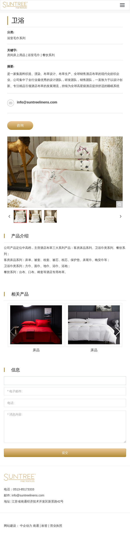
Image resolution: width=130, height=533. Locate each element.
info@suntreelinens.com (37, 102)
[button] (118, 331)
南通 (36, 525)
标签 (44, 525)
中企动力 (26, 525)
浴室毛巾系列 (16, 38)
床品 (36, 350)
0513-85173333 (23, 489)
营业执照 (56, 525)
